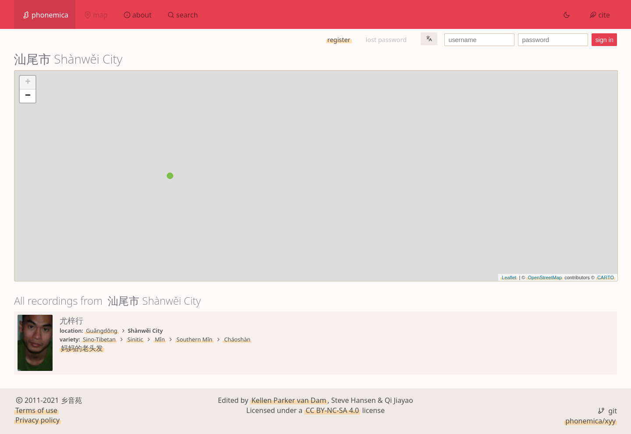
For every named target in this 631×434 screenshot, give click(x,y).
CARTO (605, 277)
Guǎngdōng (101, 330)
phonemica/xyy (590, 421)
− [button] (28, 96)
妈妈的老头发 (82, 348)
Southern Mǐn (195, 339)
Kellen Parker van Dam (289, 400)
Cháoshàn (237, 339)
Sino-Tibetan (99, 339)
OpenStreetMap (545, 277)
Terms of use (36, 410)
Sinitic (135, 339)
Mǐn (160, 339)
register (338, 40)
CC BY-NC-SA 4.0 (332, 410)
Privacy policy (37, 420)
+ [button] (28, 82)
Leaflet (509, 277)
